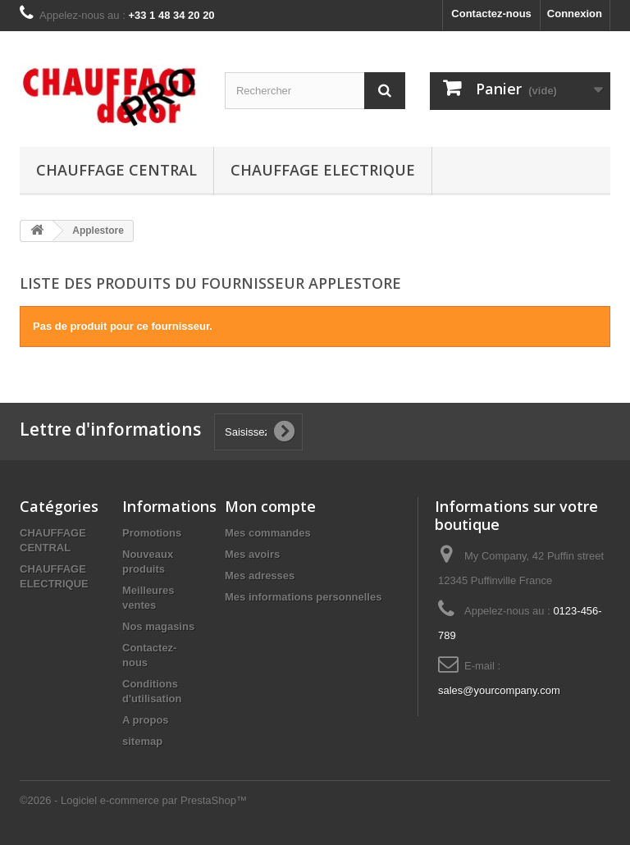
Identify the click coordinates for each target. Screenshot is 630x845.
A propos (145, 720)
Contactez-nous (491, 13)
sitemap (142, 741)
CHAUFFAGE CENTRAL (116, 170)
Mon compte (270, 506)
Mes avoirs (252, 554)
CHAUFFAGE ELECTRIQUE (323, 170)
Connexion (574, 13)
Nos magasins (158, 626)
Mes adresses (259, 575)
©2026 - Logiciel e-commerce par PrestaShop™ (133, 800)
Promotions (151, 533)
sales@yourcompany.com (499, 690)
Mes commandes (268, 533)
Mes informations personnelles (303, 597)
